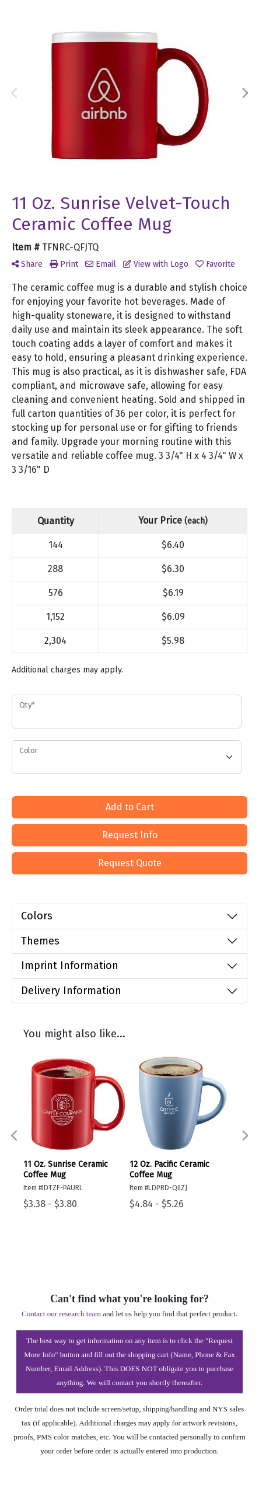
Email (100, 264)
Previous (14, 93)
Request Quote (130, 863)
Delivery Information (71, 990)
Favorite (215, 264)
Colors (36, 915)
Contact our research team (61, 1313)
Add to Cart (130, 807)
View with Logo (155, 264)
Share (27, 264)
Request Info (130, 835)
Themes (40, 941)
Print (64, 264)
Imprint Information (69, 965)
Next (244, 93)
